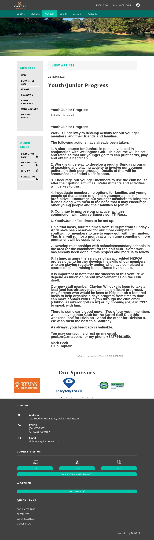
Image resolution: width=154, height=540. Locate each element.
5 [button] (82, 397)
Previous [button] (11, 385)
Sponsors (91, 14)
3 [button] (72, 397)
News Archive (29, 109)
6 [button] (87, 397)
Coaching (27, 94)
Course (64, 14)
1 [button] (61, 397)
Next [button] (142, 385)
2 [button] (66, 397)
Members (49, 14)
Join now (102, 5)
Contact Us (30, 177)
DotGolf (135, 533)
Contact (21, 14)
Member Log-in (30, 164)
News (24, 75)
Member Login (122, 5)
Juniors (26, 89)
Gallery (77, 14)
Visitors (35, 14)
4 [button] (77, 397)
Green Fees (23, 514)
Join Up (30, 171)
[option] (35, 385)
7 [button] (92, 397)
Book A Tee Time (27, 82)
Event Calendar (27, 102)
